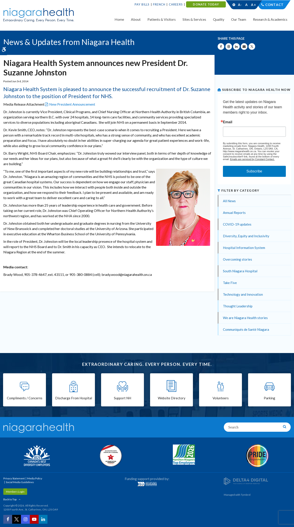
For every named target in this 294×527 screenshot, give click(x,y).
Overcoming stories (237, 259)
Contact (274, 5)
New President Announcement (72, 104)
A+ (253, 5)
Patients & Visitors (161, 19)
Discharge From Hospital (73, 398)
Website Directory (171, 398)
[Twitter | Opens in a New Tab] (16, 519)
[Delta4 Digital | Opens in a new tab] (246, 480)
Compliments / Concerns (24, 398)
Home (119, 19)
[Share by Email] (244, 46)
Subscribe (254, 171)
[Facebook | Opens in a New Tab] (7, 519)
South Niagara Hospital (240, 271)
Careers (176, 4)
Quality (218, 19)
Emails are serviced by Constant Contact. (252, 159)
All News (229, 201)
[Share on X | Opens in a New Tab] (252, 46)
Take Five (230, 283)
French (159, 4)
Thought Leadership (238, 306)
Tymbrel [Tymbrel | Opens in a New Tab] (246, 494)
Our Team (238, 19)
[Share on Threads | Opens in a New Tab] (228, 46)
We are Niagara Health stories (245, 318)
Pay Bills (142, 4)
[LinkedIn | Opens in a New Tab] (43, 519)
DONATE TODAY (206, 4)
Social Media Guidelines (20, 482)
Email (227, 122)
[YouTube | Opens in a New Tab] (34, 519)
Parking (269, 398)
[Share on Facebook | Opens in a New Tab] (221, 46)
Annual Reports (234, 213)
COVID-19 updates (237, 224)
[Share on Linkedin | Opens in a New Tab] (236, 46)
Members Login (15, 491)
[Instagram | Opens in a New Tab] (25, 519)
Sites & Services (194, 19)
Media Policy (34, 478)
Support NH (122, 398)
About (136, 19)
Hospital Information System (244, 248)
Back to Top (10, 499)
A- (240, 5)
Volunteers (221, 398)
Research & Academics (270, 19)
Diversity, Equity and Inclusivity (246, 236)
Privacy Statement (14, 478)
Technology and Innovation (243, 294)
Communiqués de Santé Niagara (246, 329)
